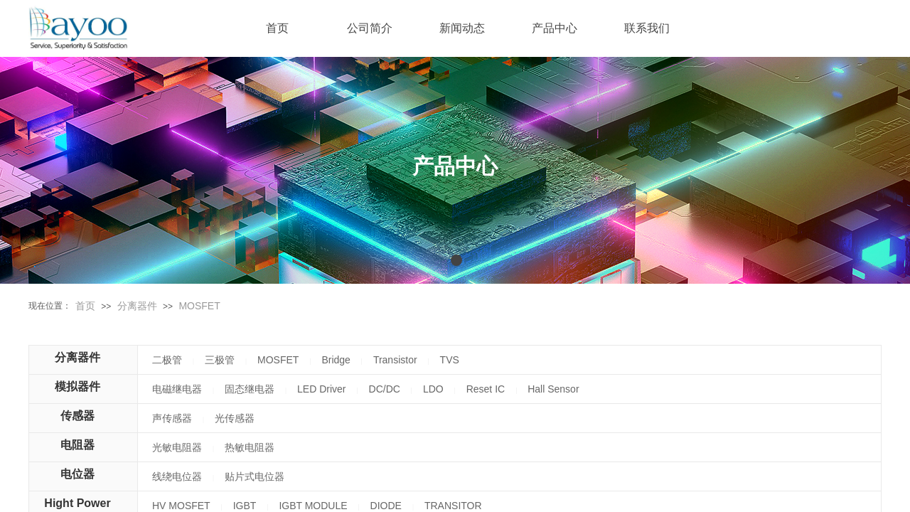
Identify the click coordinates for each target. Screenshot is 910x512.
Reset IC (485, 389)
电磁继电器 (177, 389)
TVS (449, 360)
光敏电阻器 (177, 447)
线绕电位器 (177, 476)
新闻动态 (462, 28)
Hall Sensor (553, 389)
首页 (85, 305)
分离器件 (137, 305)
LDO (433, 389)
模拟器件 (77, 386)
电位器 (77, 474)
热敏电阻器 (249, 447)
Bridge (335, 360)
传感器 (77, 416)
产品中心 (554, 28)
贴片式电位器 (254, 476)
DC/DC (384, 389)
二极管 (167, 360)
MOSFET (199, 305)
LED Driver (321, 389)
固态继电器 (249, 389)
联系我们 (647, 28)
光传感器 (235, 418)
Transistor (395, 360)
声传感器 (172, 418)
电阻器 (77, 445)
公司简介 (369, 28)
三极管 (220, 360)
